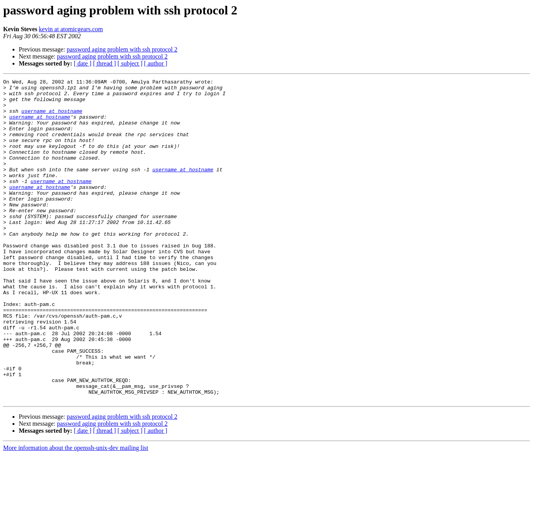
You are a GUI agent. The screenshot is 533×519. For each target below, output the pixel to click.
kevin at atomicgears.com (71, 29)
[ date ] (82, 63)
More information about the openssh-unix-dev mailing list (75, 512)
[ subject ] (130, 63)
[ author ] (156, 63)
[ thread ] (104, 63)
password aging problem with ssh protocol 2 (122, 49)
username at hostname (51, 117)
